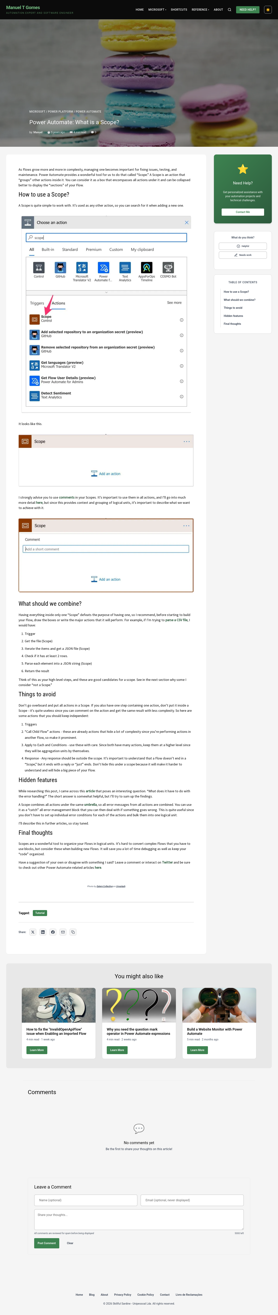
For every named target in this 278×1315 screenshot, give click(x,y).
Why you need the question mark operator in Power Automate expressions (138, 1031)
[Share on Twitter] (32, 932)
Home (140, 9)
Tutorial (40, 913)
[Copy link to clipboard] (73, 932)
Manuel (37, 132)
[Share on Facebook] (52, 932)
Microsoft (157, 9)
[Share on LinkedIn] (42, 932)
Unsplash (120, 886)
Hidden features (233, 315)
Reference (200, 9)
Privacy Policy (122, 1294)
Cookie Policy (145, 1294)
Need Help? (248, 9)
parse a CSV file (176, 620)
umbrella (90, 804)
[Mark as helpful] (243, 246)
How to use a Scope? (236, 291)
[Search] (229, 10)
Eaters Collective (105, 886)
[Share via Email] (62, 932)
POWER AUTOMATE (88, 111)
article (90, 791)
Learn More (37, 1050)
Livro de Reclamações (189, 1294)
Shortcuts (179, 9)
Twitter (167, 862)
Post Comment (47, 1243)
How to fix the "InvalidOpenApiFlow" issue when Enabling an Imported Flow (56, 1031)
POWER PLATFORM (60, 111)
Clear (70, 1243)
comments (67, 497)
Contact (165, 1294)
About (218, 9)
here (39, 502)
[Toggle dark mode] (268, 10)
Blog (91, 1294)
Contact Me (243, 212)
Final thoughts (232, 323)
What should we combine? (239, 299)
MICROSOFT (37, 111)
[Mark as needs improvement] (243, 255)
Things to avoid (233, 307)
